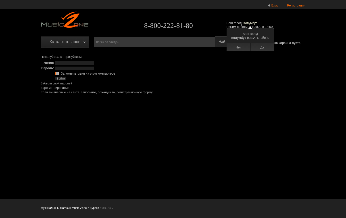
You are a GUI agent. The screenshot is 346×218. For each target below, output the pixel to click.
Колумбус (250, 23)
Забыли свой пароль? (56, 83)
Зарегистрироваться (55, 88)
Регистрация (296, 5)
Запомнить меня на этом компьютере (87, 73)
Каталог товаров (65, 42)
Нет (238, 47)
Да (262, 47)
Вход (275, 5)
